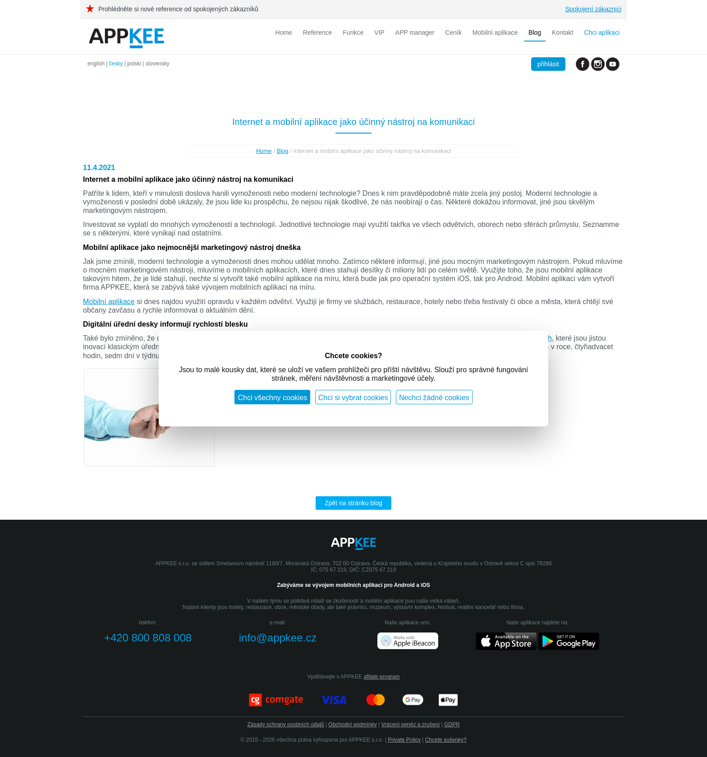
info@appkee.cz (278, 638)
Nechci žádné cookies (434, 398)
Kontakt (562, 32)
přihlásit (548, 64)
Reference (317, 32)
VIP (379, 32)
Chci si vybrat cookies (353, 398)
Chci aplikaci (602, 32)
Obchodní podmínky (352, 724)
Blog (534, 32)
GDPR (452, 724)
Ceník (453, 32)
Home (283, 32)
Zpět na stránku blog (353, 503)
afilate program (381, 677)
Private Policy (404, 740)
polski (134, 63)
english (96, 63)
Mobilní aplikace (495, 32)
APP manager (415, 32)
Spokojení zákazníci (593, 9)
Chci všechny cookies (272, 398)
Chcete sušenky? (446, 740)
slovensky (158, 63)
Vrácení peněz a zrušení (410, 724)
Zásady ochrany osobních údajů (285, 724)
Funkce (353, 32)
